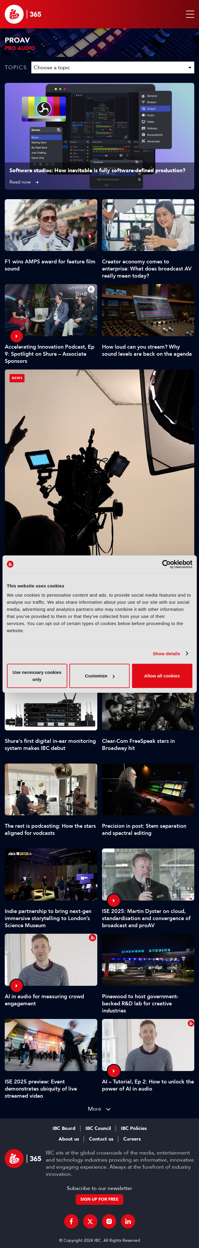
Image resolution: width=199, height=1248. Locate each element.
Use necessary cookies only (36, 676)
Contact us (101, 1139)
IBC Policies (134, 1128)
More (94, 1108)
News (17, 378)
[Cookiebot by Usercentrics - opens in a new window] (166, 564)
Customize (99, 675)
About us (69, 1139)
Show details (166, 653)
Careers (132, 1139)
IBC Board (64, 1128)
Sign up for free (99, 1199)
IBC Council (98, 1128)
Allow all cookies (162, 675)
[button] (189, 14)
